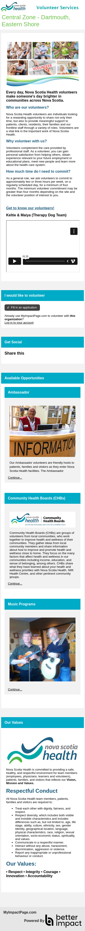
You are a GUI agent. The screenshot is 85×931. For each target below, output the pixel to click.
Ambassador (18, 392)
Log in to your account (19, 322)
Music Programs (21, 604)
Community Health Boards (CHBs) (36, 498)
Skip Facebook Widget (39, 355)
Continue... (15, 477)
